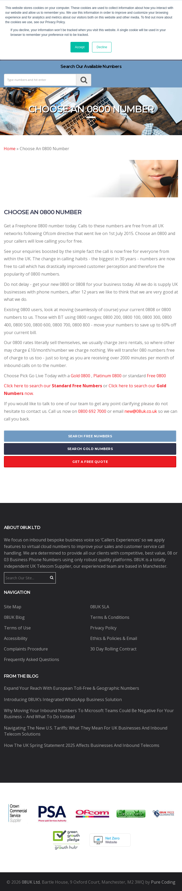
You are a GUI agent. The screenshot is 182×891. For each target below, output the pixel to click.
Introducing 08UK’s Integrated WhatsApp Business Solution (63, 699)
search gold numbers (90, 449)
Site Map (12, 607)
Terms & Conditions (109, 617)
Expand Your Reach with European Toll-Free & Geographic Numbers (71, 688)
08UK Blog (14, 617)
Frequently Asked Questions (31, 659)
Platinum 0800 (108, 376)
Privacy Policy (103, 628)
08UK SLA (99, 607)
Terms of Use (17, 628)
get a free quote (90, 462)
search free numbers (90, 436)
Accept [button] (80, 47)
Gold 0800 (80, 376)
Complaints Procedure (26, 649)
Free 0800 (156, 376)
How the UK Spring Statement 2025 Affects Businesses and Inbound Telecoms (81, 745)
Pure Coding (163, 882)
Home (10, 148)
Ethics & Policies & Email (113, 638)
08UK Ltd (31, 882)
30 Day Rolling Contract (113, 649)
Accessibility (15, 638)
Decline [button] (102, 47)
